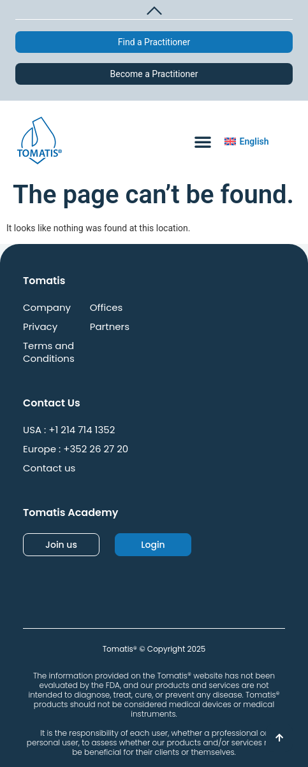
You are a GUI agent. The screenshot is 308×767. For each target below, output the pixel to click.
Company (47, 307)
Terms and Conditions (49, 352)
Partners (109, 326)
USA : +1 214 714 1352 (69, 430)
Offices (106, 307)
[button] (154, 9)
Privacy (40, 326)
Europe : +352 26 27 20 (75, 449)
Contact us (49, 468)
